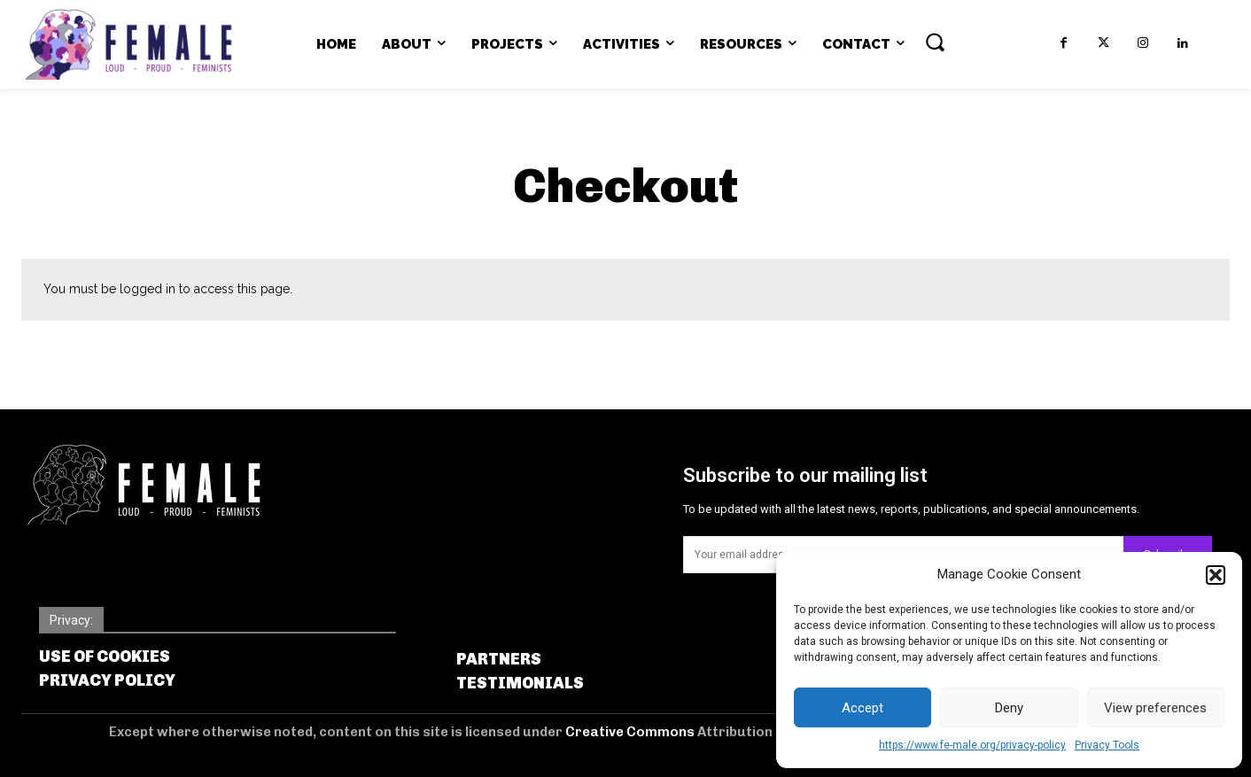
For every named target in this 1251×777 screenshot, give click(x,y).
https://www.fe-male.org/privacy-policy (972, 745)
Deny (1009, 708)
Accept (862, 708)
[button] (1215, 575)
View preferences (1155, 708)
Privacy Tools (1107, 745)
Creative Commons (631, 732)
